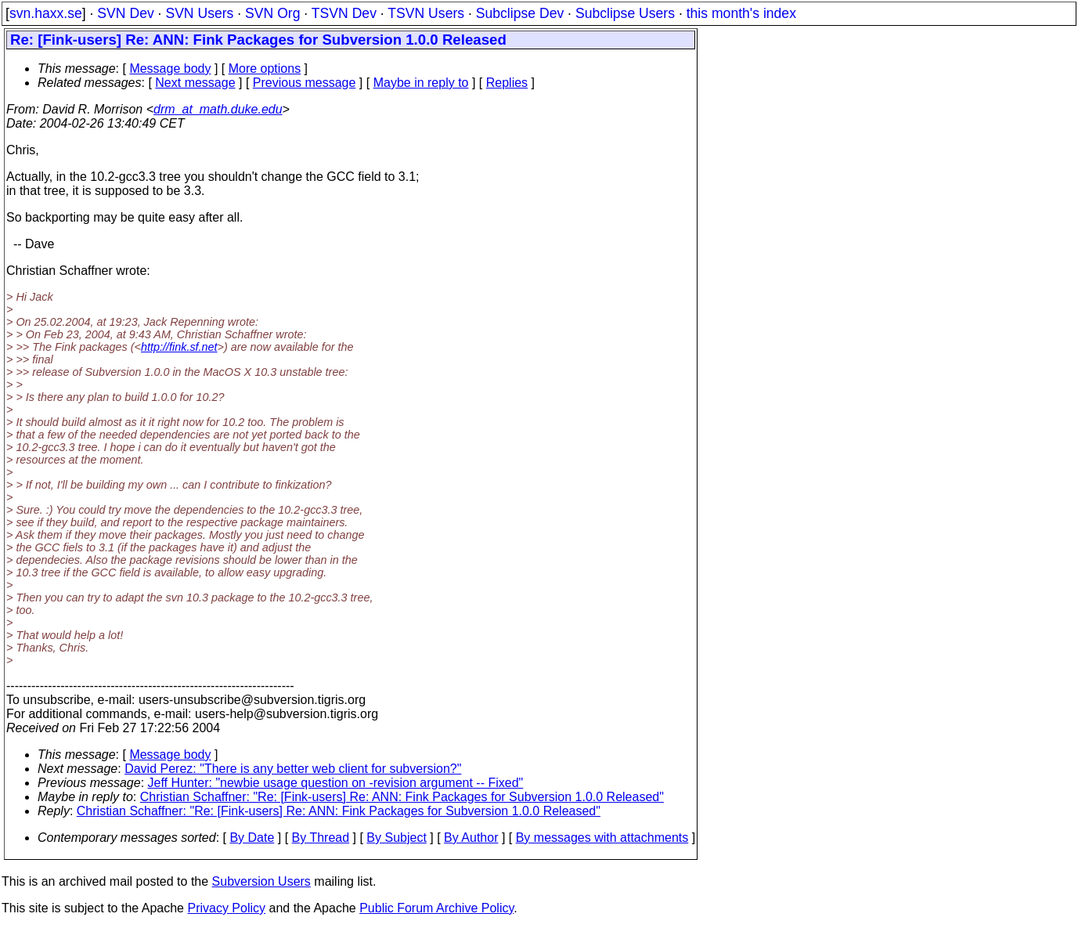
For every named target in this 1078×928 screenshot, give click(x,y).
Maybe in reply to (421, 82)
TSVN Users (426, 13)
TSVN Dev (344, 13)
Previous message (304, 82)
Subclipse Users (625, 13)
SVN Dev (125, 13)
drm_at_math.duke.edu (218, 109)
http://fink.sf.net (179, 347)
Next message (195, 82)
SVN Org (272, 13)
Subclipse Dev (520, 13)
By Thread (321, 837)
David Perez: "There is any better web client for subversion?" (292, 768)
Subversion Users (261, 881)
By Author (471, 837)
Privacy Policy (226, 908)
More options (265, 68)
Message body (170, 68)
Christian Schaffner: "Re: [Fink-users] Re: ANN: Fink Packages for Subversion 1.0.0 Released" (402, 796)
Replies (507, 82)
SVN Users (199, 13)
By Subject (396, 837)
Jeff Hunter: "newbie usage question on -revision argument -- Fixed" (336, 782)
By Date (251, 837)
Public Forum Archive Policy (436, 908)
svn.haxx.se (45, 13)
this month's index (741, 13)
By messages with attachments (602, 837)
